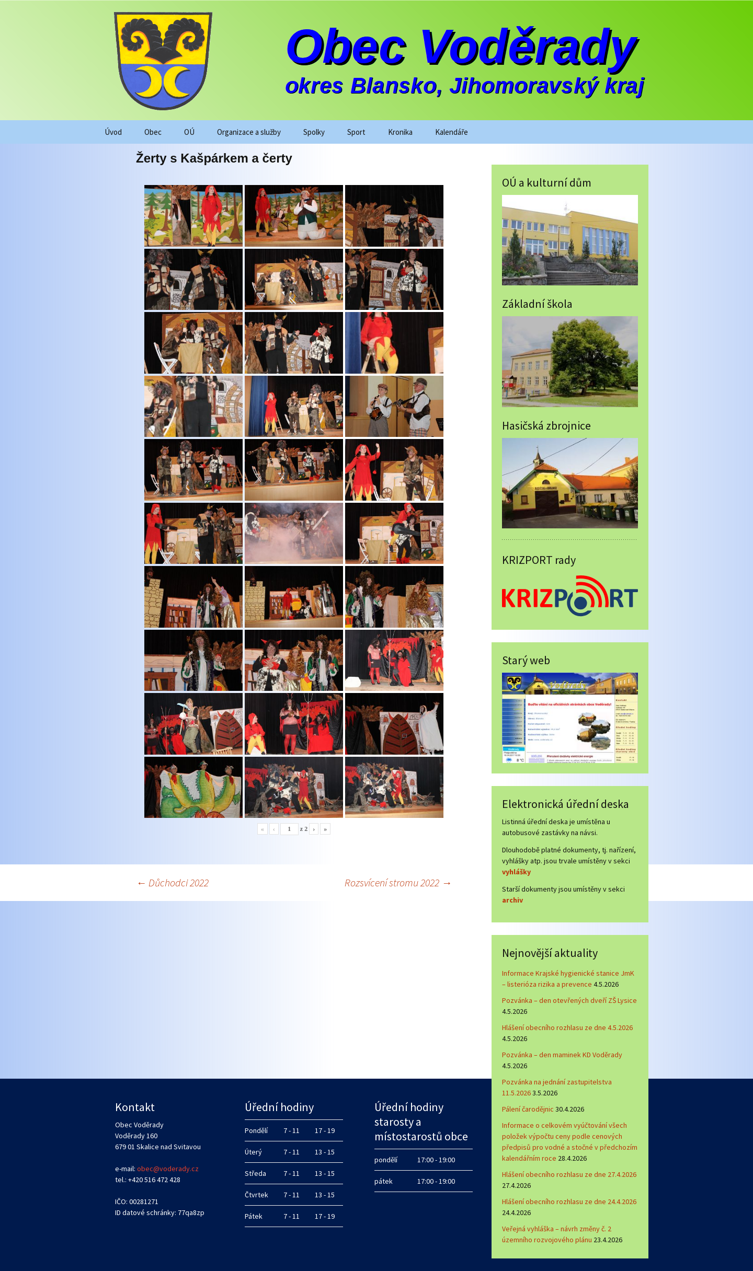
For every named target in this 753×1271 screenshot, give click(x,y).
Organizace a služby (249, 132)
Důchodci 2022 (172, 882)
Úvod (113, 132)
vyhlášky (516, 871)
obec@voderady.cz (168, 1168)
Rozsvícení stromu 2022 (398, 882)
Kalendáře (451, 132)
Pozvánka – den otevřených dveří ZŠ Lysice (569, 1000)
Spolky (314, 132)
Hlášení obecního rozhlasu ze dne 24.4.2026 (569, 1201)
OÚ (189, 132)
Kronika (400, 132)
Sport (356, 132)
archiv (512, 900)
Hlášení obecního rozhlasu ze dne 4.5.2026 (567, 1027)
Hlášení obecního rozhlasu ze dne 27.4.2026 (569, 1174)
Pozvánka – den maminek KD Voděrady (562, 1054)
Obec (153, 132)
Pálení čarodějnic (528, 1109)
